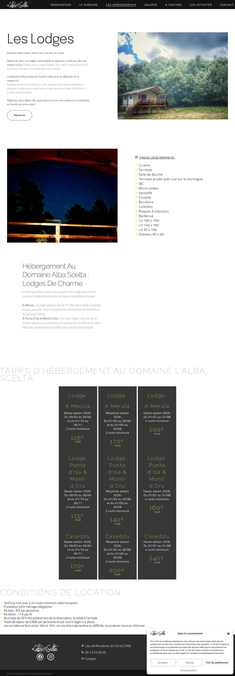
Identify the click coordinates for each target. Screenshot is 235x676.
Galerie (150, 5)
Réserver (19, 115)
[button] (228, 633)
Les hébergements (121, 5)
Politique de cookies (188, 670)
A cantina (173, 5)
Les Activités (201, 5)
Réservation (61, 5)
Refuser (190, 662)
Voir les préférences (217, 662)
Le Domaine (88, 5)
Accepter (163, 662)
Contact (227, 5)
